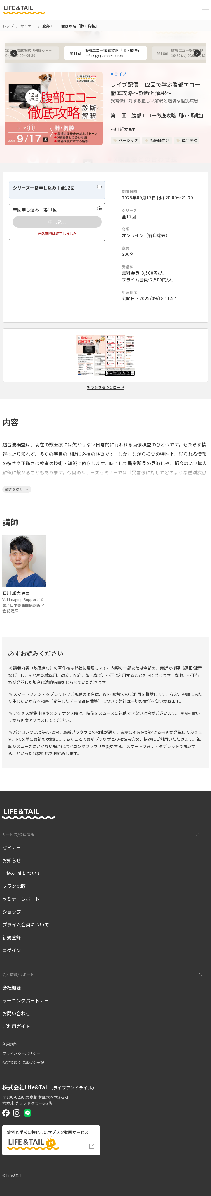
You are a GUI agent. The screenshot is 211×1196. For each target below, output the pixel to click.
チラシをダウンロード (105, 387)
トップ (8, 26)
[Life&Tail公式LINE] (27, 1113)
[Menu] (205, 10)
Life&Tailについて (21, 873)
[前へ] (13, 53)
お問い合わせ (16, 1013)
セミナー (28, 26)
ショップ (11, 911)
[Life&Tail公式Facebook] (6, 1113)
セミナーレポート (21, 898)
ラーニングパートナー (25, 1000)
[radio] (57, 190)
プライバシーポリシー (21, 1053)
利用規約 (9, 1044)
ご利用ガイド (16, 1026)
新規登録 (11, 937)
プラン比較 (14, 885)
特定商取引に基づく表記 (23, 1062)
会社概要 (11, 987)
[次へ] (197, 53)
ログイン (11, 950)
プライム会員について (25, 924)
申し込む (57, 221)
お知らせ (11, 860)
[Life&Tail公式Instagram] (16, 1113)
